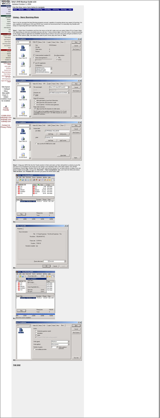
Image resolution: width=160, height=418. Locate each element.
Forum (9, 51)
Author (9, 21)
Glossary (8, 13)
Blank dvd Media (6, 72)
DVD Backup (7, 27)
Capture (8, 23)
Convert (9, 25)
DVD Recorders (7, 43)
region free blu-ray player (6, 81)
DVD (9, 9)
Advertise (8, 57)
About (9, 55)
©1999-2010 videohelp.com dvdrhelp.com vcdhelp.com (5, 118)
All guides (8, 17)
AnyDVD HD (7, 70)
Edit (10, 29)
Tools (9, 47)
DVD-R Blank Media (7, 64)
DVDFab (8, 68)
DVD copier (8, 66)
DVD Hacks (8, 41)
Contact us (8, 59)
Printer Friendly (6, 108)
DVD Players (7, 39)
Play (9, 31)
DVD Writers (7, 45)
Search (9, 53)
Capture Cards (7, 35)
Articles (9, 19)
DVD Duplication (6, 78)
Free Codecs (7, 74)
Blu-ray (9, 7)
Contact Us (6, 125)
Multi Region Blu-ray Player (6, 76)
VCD (9, 11)
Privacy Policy (6, 127)
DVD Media (8, 37)
